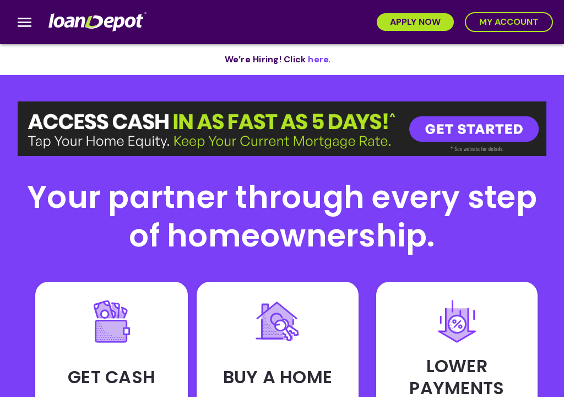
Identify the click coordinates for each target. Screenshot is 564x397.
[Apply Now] (415, 22)
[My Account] (509, 22)
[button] (282, 128)
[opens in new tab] (318, 59)
